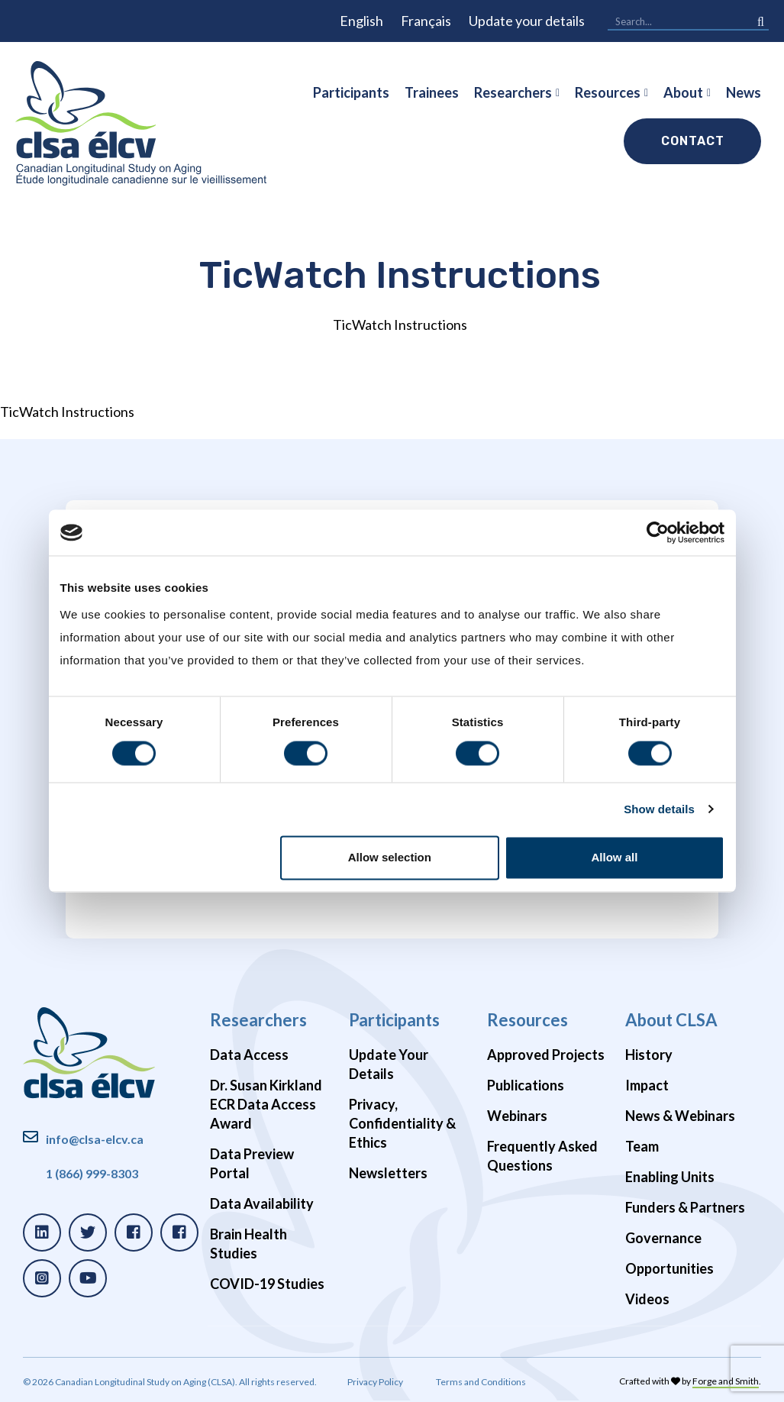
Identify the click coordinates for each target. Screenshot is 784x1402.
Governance (663, 1237)
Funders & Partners (685, 1207)
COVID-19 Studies (267, 1283)
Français (426, 20)
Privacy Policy (375, 1381)
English (361, 20)
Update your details (527, 20)
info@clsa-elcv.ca (95, 1139)
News (743, 92)
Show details (659, 809)
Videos (647, 1299)
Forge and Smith (725, 1381)
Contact (692, 141)
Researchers (513, 92)
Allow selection (389, 857)
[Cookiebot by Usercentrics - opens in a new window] (657, 532)
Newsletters (388, 1173)
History (649, 1054)
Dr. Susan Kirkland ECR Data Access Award (266, 1104)
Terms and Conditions (481, 1381)
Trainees (432, 92)
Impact (647, 1085)
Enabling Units (670, 1176)
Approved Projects (546, 1054)
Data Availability (262, 1203)
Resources (607, 92)
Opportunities (669, 1268)
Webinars (517, 1115)
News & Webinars (680, 1115)
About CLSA (671, 1020)
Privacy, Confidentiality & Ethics (402, 1123)
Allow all (615, 857)
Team (642, 1146)
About (683, 92)
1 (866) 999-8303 (92, 1173)
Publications (525, 1085)
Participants (351, 92)
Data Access (249, 1054)
